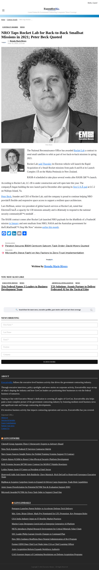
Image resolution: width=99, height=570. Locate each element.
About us (4, 418)
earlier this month (50, 227)
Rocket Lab (79, 150)
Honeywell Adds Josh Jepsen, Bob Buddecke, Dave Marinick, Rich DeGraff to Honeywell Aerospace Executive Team (48, 475)
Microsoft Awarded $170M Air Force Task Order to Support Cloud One (31, 492)
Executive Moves (10, 283)
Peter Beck (6, 196)
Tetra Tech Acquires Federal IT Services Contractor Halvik (26, 449)
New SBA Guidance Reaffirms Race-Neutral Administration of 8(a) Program (44, 539)
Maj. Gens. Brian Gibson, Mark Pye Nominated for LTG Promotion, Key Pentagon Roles (49, 513)
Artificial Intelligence (62, 283)
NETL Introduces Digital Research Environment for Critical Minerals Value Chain (46, 529)
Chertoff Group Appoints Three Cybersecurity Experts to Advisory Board (32, 444)
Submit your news (7, 426)
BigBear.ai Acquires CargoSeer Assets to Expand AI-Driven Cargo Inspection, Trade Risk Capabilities (44, 482)
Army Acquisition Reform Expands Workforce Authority (36, 549)
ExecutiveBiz (7, 382)
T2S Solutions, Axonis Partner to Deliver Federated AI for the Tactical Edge (73, 288)
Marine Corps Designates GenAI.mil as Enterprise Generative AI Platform (43, 524)
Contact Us (5, 428)
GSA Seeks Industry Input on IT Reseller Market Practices (36, 519)
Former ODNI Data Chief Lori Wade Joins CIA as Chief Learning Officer (43, 544)
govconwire (12, 438)
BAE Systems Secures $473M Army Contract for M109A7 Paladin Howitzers (34, 464)
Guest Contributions (8, 423)
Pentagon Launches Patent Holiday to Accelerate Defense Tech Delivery (42, 508)
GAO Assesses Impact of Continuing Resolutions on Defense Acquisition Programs (47, 554)
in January (14, 223)
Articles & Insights (8, 420)
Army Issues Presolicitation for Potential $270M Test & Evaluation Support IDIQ (35, 487)
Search (91, 310)
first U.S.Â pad (80, 187)
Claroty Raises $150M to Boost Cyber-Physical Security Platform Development (35, 459)
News (22, 283)
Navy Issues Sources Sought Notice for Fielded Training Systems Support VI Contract (37, 454)
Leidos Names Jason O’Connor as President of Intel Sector (26, 469)
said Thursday (44, 164)
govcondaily (22, 502)
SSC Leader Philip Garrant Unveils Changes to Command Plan (38, 534)
